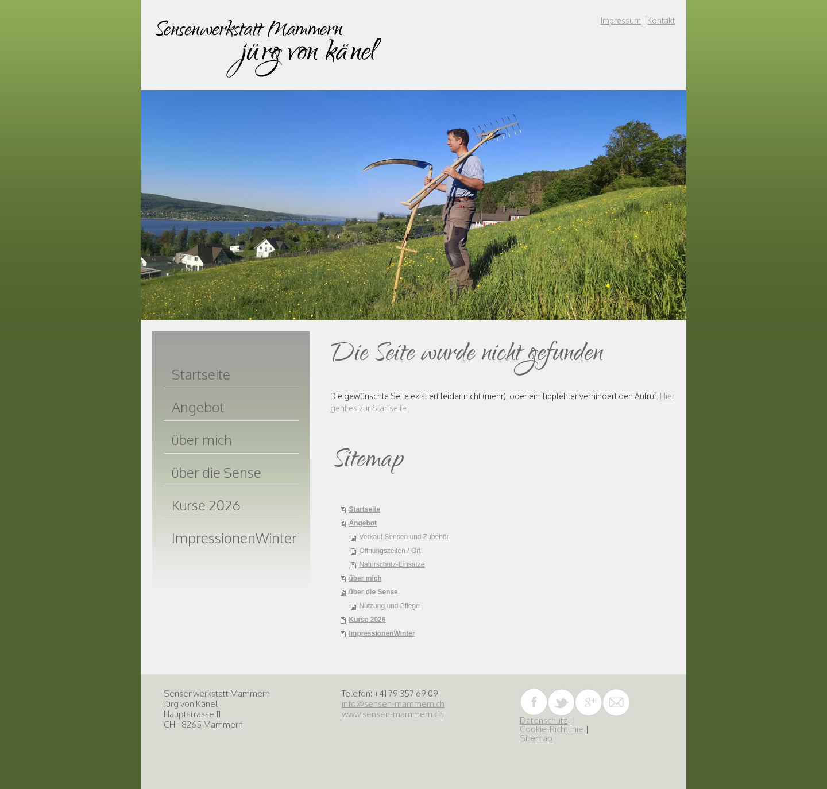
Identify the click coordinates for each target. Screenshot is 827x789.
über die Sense (373, 592)
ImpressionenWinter (382, 633)
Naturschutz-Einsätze (391, 564)
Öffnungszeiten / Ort (389, 551)
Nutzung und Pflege (389, 606)
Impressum (621, 20)
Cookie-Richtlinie (551, 729)
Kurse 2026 (367, 620)
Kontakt (661, 20)
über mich (365, 578)
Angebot (363, 523)
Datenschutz (543, 720)
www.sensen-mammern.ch (392, 714)
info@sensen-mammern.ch (393, 703)
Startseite (364, 509)
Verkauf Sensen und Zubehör (404, 537)
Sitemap (536, 738)
